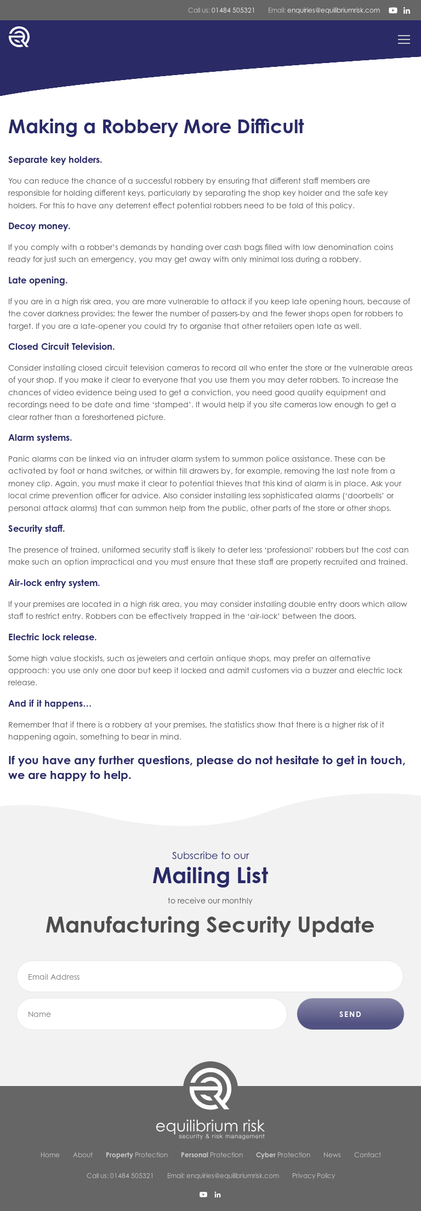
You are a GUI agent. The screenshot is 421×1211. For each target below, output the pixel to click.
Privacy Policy (313, 1176)
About (83, 1155)
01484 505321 (233, 10)
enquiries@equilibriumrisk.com (333, 10)
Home (50, 1155)
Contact (367, 1155)
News (332, 1155)
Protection (137, 1155)
